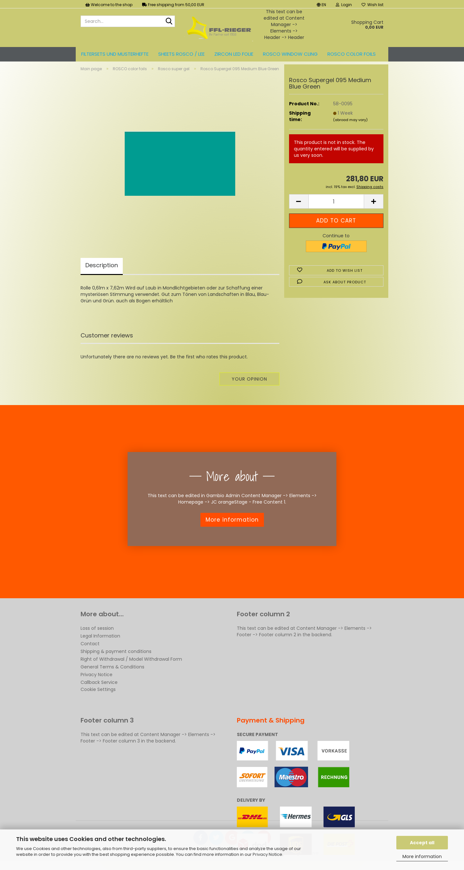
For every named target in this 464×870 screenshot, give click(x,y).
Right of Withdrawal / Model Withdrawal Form (131, 664)
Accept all (422, 842)
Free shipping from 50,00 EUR (173, 4)
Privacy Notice (267, 854)
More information (422, 856)
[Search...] (169, 21)
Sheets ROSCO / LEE (181, 54)
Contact (90, 649)
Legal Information (100, 641)
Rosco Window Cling (290, 54)
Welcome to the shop (108, 4)
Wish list (372, 4)
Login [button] (344, 4)
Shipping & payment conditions (116, 657)
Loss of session (97, 633)
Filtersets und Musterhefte (115, 54)
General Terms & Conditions (112, 672)
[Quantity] (336, 207)
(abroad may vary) (350, 125)
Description (101, 271)
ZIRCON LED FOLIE (233, 54)
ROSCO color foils (351, 54)
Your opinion (249, 384)
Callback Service (99, 688)
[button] (321, 4)
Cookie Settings (98, 695)
